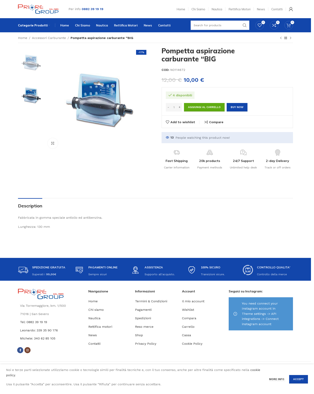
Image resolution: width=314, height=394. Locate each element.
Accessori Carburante (49, 38)
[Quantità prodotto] (174, 107)
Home (22, 38)
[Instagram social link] (27, 350)
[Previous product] (280, 38)
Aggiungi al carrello (204, 107)
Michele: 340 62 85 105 (37, 338)
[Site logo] (38, 9)
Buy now (237, 107)
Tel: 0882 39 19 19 (33, 322)
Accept (298, 379)
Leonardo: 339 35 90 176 (39, 330)
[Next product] (290, 38)
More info (277, 379)
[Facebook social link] (20, 350)
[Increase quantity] (179, 107)
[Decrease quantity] (168, 107)
